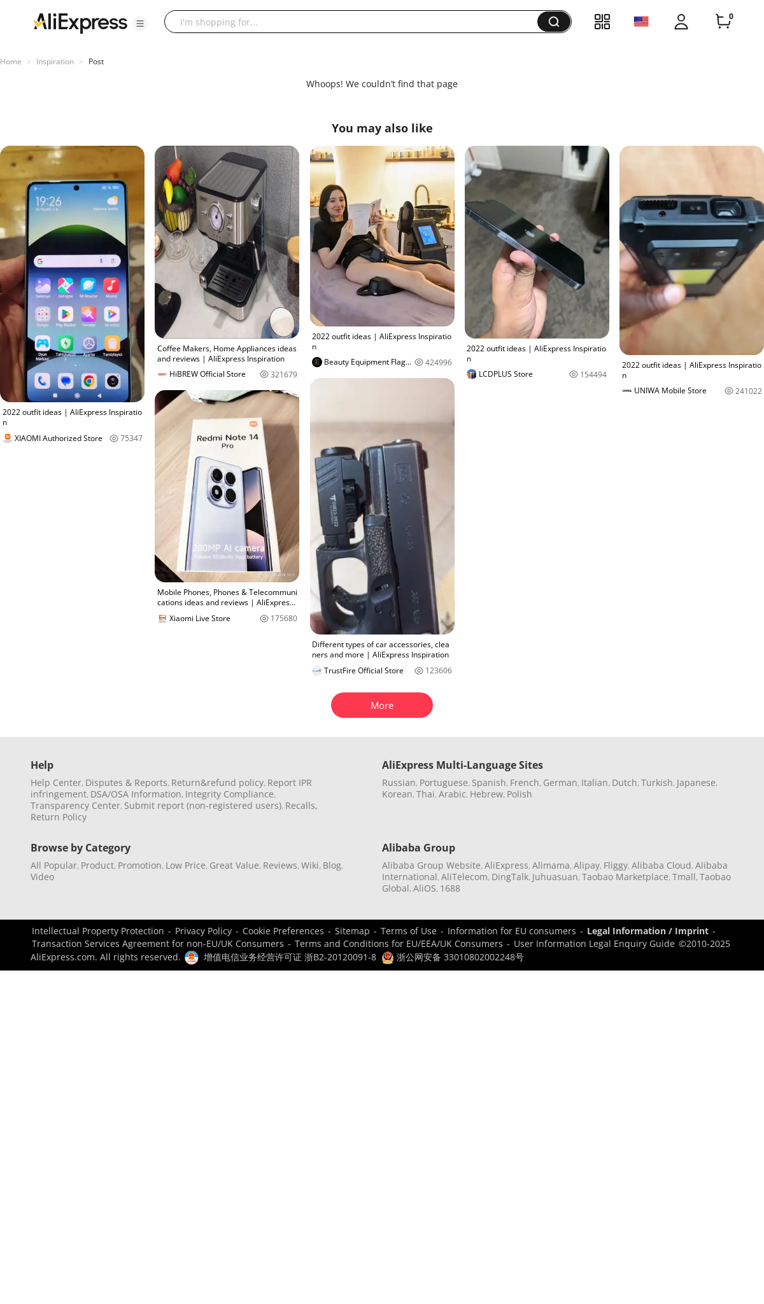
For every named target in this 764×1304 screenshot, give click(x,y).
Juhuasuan (555, 877)
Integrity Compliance (229, 794)
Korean (397, 794)
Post (96, 61)
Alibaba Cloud (661, 865)
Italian (594, 782)
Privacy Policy (203, 931)
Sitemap (352, 931)
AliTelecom (464, 877)
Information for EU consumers (512, 931)
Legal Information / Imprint (648, 931)
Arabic (452, 794)
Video (42, 877)
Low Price (186, 865)
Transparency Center (75, 805)
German (560, 782)
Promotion (140, 865)
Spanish (489, 782)
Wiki (310, 865)
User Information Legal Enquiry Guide (594, 943)
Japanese (696, 782)
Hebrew (486, 794)
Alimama (551, 865)
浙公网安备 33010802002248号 (452, 957)
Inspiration (55, 61)
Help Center (56, 782)
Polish (519, 794)
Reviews (280, 865)
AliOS (424, 888)
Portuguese (444, 782)
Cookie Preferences (283, 931)
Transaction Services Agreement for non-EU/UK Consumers (158, 943)
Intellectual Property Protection (98, 931)
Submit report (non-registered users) (202, 805)
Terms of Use (409, 931)
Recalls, (301, 805)
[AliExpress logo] (80, 22)
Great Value (234, 865)
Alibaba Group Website (431, 865)
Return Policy (59, 817)
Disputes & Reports (126, 782)
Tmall (684, 877)
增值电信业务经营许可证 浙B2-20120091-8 (290, 957)
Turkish (657, 782)
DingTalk (510, 877)
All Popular (54, 865)
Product (97, 865)
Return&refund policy (217, 782)
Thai (425, 794)
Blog (332, 865)
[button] (140, 23)
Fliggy (616, 865)
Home (11, 61)
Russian (399, 782)
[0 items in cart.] (723, 21)
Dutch (624, 782)
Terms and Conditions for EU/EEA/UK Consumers (399, 943)
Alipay (587, 865)
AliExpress (506, 865)
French (524, 782)
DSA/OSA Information (135, 794)
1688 (450, 888)
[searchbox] (355, 21)
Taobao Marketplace (625, 877)
